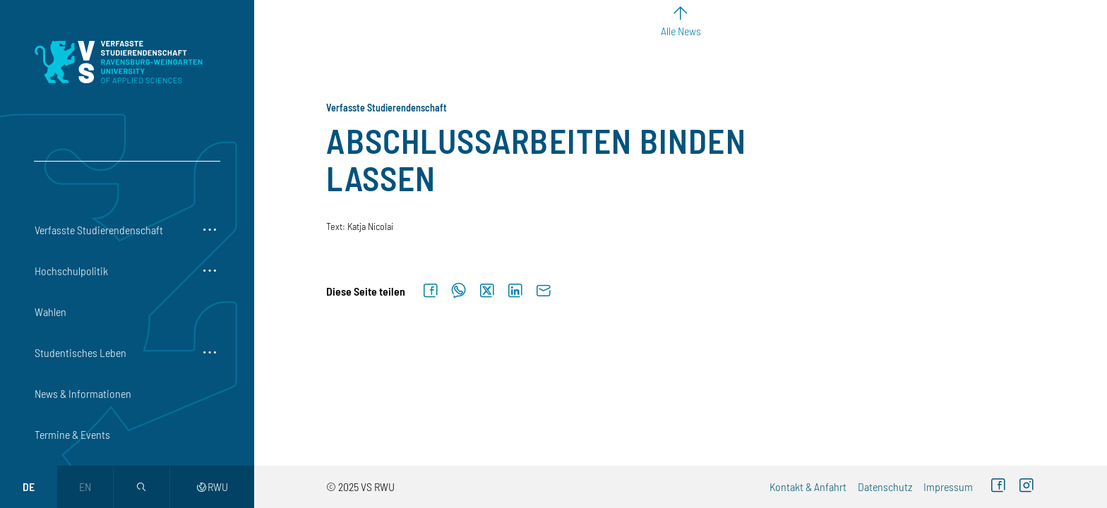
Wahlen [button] (50, 311)
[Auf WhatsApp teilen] (458, 291)
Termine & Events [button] (72, 434)
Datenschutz (885, 486)
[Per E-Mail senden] (543, 291)
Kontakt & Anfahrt (808, 486)
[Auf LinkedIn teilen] (515, 291)
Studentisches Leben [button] (80, 352)
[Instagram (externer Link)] (1026, 487)
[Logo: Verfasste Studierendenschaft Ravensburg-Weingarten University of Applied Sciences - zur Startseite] (118, 62)
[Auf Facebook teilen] (430, 291)
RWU (212, 486)
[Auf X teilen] (487, 291)
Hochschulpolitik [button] (71, 270)
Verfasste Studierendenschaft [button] (99, 229)
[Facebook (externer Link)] (998, 487)
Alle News (681, 30)
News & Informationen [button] (83, 393)
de (29, 486)
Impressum (948, 486)
